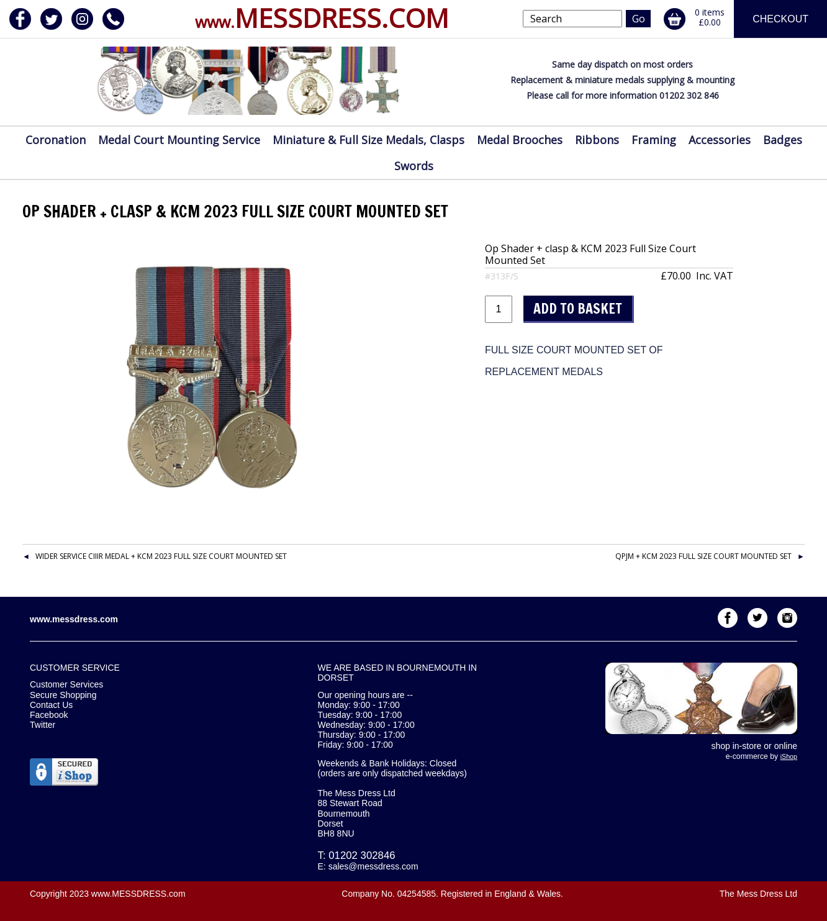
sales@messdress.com (373, 866)
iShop (788, 756)
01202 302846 (361, 855)
